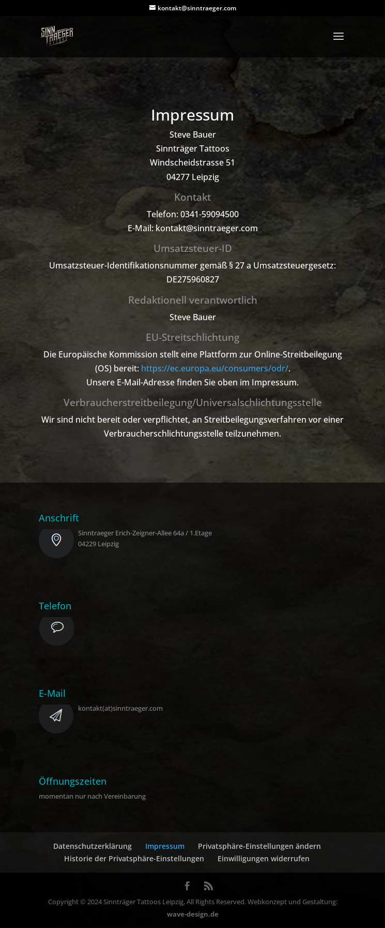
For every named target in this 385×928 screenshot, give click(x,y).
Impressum (164, 846)
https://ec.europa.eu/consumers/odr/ (214, 368)
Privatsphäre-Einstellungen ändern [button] (259, 846)
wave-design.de (193, 914)
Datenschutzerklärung (92, 846)
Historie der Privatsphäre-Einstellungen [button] (134, 858)
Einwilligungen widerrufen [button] (264, 858)
